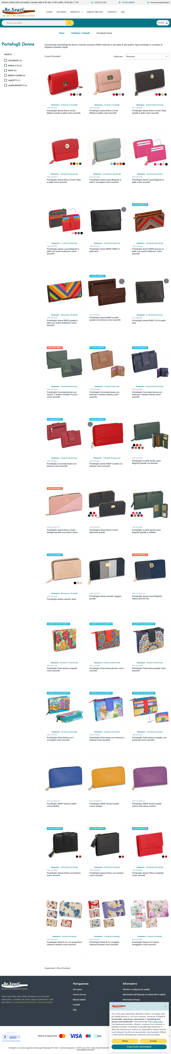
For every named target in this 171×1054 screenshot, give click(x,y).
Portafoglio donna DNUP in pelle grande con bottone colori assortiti (105, 318)
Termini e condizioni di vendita (136, 989)
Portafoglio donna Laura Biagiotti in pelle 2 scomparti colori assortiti (105, 181)
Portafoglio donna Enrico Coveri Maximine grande (103, 531)
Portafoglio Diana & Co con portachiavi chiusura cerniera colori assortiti (64, 943)
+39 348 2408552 (127, 2)
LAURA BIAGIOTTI (17, 85)
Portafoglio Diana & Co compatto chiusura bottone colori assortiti (104, 943)
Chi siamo (77, 989)
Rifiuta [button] (125, 1041)
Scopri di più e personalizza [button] (139, 1047)
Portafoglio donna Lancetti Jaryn (61, 599)
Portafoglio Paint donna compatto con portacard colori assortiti (149, 738)
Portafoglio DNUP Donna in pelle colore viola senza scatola (146, 805)
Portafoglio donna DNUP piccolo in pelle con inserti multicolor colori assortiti (148, 251)
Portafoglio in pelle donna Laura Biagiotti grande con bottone (146, 462)
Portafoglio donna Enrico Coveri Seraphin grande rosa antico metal (62, 531)
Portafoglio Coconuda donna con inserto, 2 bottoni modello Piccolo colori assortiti (62, 394)
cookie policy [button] (157, 1022)
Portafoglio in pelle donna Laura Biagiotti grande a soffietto (146, 531)
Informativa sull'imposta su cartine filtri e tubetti (144, 994)
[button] (76, 12)
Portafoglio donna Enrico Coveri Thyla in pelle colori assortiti (64, 181)
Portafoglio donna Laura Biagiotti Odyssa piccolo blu (147, 597)
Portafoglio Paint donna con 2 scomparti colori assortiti (60, 738)
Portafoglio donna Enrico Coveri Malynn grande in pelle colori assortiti (63, 111)
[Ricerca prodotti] (38, 23)
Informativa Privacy (131, 999)
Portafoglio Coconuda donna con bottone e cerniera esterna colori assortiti (104, 394)
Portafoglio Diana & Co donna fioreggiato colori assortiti (145, 943)
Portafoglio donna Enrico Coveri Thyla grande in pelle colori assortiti (149, 111)
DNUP (12, 70)
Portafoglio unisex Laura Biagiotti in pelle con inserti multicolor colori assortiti (63, 251)
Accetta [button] (153, 1041)
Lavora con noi (79, 994)
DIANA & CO (15, 65)
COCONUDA (15, 60)
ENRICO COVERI (16, 75)
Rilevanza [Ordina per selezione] (147, 56)
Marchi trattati (79, 999)
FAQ (74, 1010)
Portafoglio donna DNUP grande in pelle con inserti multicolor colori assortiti (62, 322)
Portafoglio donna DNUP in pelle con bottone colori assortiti (105, 465)
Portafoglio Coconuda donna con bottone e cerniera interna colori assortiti (147, 394)
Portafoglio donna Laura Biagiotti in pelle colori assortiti (148, 181)
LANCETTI (14, 80)
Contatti (76, 1005)
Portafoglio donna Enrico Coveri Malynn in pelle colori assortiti (103, 111)
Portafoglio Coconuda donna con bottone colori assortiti (61, 465)
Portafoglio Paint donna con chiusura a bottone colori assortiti (106, 738)
